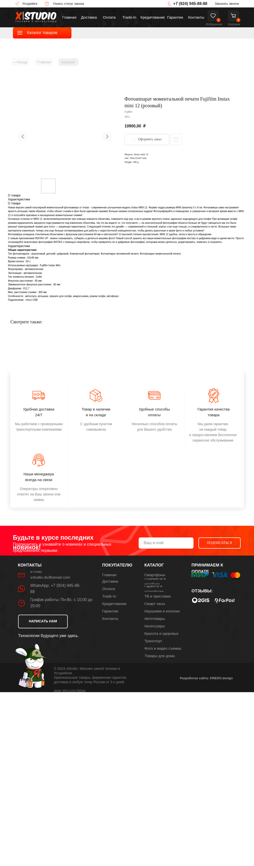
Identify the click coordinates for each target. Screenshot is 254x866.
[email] (166, 543)
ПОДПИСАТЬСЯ (219, 543)
